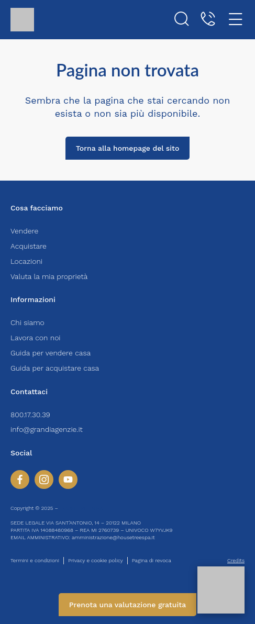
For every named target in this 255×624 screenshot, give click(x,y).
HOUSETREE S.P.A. (82, 508)
